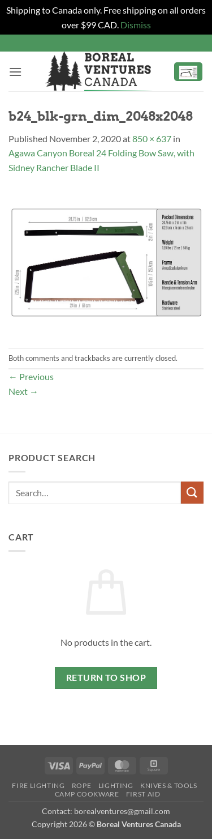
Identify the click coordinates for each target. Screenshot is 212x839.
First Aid (143, 794)
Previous (31, 376)
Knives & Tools (168, 785)
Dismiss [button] (135, 24)
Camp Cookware (87, 794)
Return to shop (106, 677)
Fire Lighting (38, 785)
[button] (15, 72)
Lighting (115, 785)
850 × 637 (151, 138)
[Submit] (192, 493)
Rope (81, 785)
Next (23, 391)
